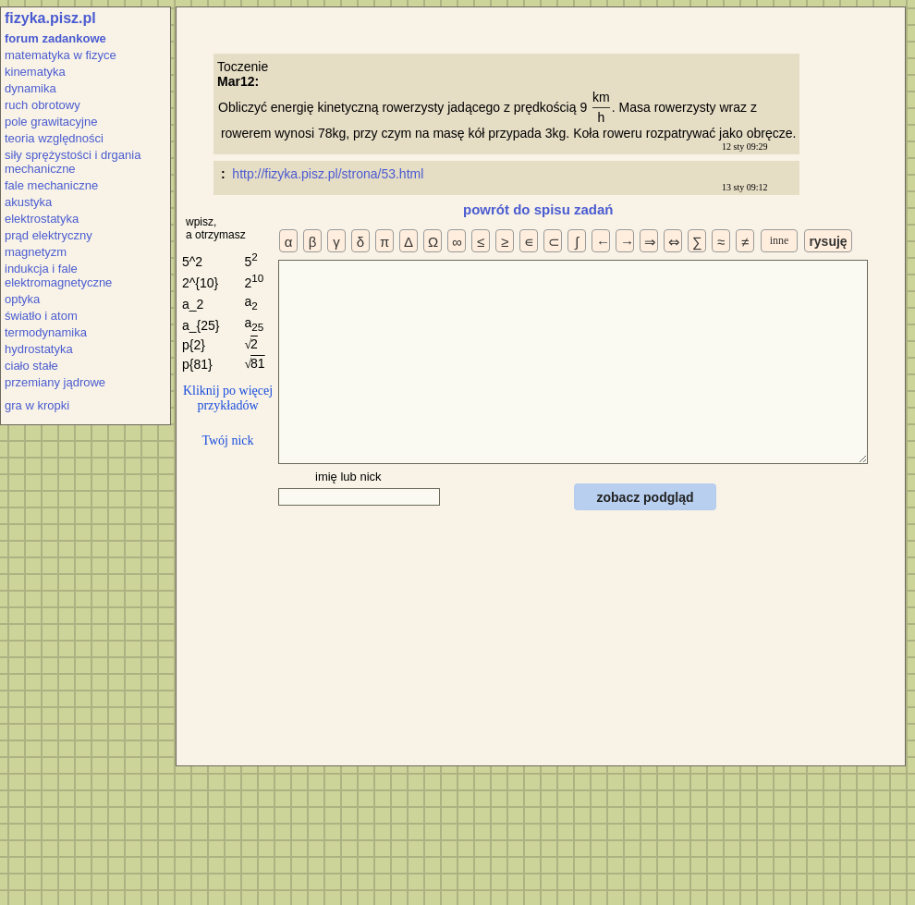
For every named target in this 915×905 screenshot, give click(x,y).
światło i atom (41, 316)
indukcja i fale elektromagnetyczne (58, 275)
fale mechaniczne (51, 185)
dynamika (30, 88)
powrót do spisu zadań (538, 209)
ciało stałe (31, 366)
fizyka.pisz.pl (50, 18)
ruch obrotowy (42, 105)
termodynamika (46, 332)
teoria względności (54, 138)
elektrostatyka (42, 219)
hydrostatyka (39, 349)
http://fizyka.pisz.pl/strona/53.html (329, 173)
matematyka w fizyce (60, 55)
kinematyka (35, 72)
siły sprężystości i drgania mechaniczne (72, 162)
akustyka (28, 202)
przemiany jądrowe (55, 382)
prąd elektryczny (48, 235)
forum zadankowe (55, 38)
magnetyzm (36, 252)
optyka (22, 299)
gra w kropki (37, 405)
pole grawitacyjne (51, 121)
